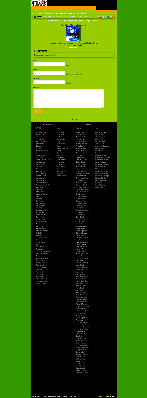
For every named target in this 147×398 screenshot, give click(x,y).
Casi (58, 141)
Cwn (58, 146)
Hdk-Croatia (40, 226)
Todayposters (61, 176)
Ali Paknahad (99, 134)
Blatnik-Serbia (80, 166)
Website (36, 78)
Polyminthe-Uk (81, 313)
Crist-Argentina (81, 203)
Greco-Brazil (80, 228)
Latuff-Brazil (80, 260)
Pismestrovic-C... (82, 311)
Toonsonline (40, 272)
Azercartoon (40, 144)
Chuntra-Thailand (82, 196)
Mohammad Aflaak (101, 171)
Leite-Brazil (80, 265)
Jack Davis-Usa (81, 233)
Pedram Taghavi (100, 180)
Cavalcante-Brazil (82, 192)
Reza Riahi (99, 182)
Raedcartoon (40, 263)
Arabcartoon (40, 134)
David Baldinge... (82, 208)
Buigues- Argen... (82, 182)
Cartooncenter (41, 173)
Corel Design (61, 144)
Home (38, 16)
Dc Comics (40, 201)
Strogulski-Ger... (81, 350)
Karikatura (39, 240)
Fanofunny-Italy (41, 215)
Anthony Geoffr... (81, 150)
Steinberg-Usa (81, 343)
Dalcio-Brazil (80, 205)
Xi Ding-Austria (81, 366)
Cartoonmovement (42, 185)
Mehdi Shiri (99, 169)
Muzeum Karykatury (43, 251)
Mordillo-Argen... (81, 292)
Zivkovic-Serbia (81, 370)
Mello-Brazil (80, 288)
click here (73, 47)
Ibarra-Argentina (81, 231)
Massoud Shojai (100, 166)
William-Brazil (80, 363)
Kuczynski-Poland (82, 258)
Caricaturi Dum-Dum (43, 160)
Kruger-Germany (81, 256)
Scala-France (80, 331)
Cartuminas (40, 187)
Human (81, 21)
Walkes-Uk (79, 361)
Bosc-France (80, 171)
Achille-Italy (80, 132)
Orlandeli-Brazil (81, 299)
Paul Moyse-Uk (81, 302)
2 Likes (63, 21)
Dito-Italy (79, 212)
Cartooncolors (41, 176)
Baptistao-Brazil (81, 160)
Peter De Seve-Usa (82, 306)
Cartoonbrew (40, 171)
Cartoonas (39, 169)
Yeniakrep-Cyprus (42, 281)
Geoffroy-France (81, 226)
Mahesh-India (80, 274)
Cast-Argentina (81, 187)
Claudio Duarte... (81, 199)
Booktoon (60, 137)
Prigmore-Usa (80, 315)
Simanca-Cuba (81, 338)
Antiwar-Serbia (41, 132)
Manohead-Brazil (82, 276)
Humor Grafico (41, 228)
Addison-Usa (80, 134)
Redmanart (40, 265)
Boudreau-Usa (81, 176)
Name (35, 60)
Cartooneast (40, 178)
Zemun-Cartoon (41, 283)
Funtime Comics (41, 221)
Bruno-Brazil (80, 180)
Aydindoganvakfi (41, 141)
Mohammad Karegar (102, 176)
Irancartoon (60, 157)
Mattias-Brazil (80, 286)
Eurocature (40, 212)
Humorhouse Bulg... (43, 231)
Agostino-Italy (80, 139)
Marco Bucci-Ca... (82, 281)
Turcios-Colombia (82, 354)
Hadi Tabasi (99, 153)
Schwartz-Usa (80, 334)
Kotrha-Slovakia (81, 251)
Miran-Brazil (80, 290)
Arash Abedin (99, 144)
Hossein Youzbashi (101, 160)
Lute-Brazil (79, 272)
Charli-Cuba (80, 194)
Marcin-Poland (81, 279)
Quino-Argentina (81, 318)
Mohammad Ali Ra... (102, 173)
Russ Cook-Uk (81, 324)
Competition (72, 21)
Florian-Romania (81, 224)
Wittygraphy (40, 276)
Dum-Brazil (80, 217)
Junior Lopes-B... (82, 244)
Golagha (59, 150)
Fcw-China (40, 217)
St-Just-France (41, 267)
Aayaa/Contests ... (63, 132)
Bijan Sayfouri (100, 150)
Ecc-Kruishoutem (42, 210)
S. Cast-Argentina (82, 329)
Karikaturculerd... (42, 242)
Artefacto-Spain (41, 137)
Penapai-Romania (82, 304)
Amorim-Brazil (81, 148)
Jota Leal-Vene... (81, 240)
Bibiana (38, 148)
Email (35, 69)
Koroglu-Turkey (81, 249)
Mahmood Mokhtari (101, 164)
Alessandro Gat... (82, 144)
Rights (88, 21)
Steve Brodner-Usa (82, 345)
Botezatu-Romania (82, 173)
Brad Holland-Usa (82, 178)
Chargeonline (40, 192)
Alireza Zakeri (100, 141)
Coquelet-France (81, 201)
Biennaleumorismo (42, 150)
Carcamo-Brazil (81, 185)
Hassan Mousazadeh (102, 157)
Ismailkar (39, 235)
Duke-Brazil (80, 215)
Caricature (39, 157)
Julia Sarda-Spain (82, 242)
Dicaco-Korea (41, 205)
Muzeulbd (39, 249)
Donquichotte (40, 208)
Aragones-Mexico (82, 153)
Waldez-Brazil (80, 359)
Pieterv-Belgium (81, 308)
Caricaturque (40, 162)
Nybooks (39, 256)
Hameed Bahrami (101, 155)
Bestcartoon (40, 146)
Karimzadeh (61, 160)
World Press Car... (42, 279)
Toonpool (39, 269)
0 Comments (53, 21)
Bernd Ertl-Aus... (81, 164)
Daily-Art (39, 199)
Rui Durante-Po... (82, 322)
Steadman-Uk (80, 340)
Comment (36, 87)
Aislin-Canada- (81, 141)
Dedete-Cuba (40, 203)
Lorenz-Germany (81, 267)
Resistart (60, 164)
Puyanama (60, 162)
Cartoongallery (41, 180)
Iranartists (60, 155)
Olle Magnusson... (82, 297)
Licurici (38, 244)
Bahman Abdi (99, 148)
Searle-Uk (79, 336)
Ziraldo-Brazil (80, 368)
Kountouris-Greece (82, 253)
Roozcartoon (61, 166)
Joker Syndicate (41, 237)
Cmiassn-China (41, 194)
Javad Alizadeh (100, 162)
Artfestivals (60, 134)
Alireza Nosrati (100, 139)
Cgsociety (39, 189)
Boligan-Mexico (81, 169)
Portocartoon (40, 260)
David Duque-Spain (82, 210)
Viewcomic (40, 274)
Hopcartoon (60, 153)
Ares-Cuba (79, 155)
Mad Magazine (41, 247)
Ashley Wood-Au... (82, 157)
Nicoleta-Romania (82, 295)
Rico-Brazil (79, 320)
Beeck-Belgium (81, 162)
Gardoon (73, 396)
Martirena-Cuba (81, 283)
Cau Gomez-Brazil (82, 189)
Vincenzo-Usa (80, 356)
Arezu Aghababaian (102, 146)
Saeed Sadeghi (100, 185)
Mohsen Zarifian (100, 178)
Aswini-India (40, 139)
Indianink (39, 233)
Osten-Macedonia (42, 258)
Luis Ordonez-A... (82, 269)
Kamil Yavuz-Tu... (82, 247)
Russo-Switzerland (82, 327)
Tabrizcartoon (61, 171)
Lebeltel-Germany (82, 263)
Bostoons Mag (41, 153)
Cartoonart (39, 166)
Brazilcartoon (40, 155)
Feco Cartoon (41, 219)
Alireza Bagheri (100, 137)
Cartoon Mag (61, 139)
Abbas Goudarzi (100, 132)
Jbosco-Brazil (80, 235)
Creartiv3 (39, 196)
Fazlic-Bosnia (80, 221)
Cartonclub (40, 164)
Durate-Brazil (80, 219)
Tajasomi (60, 173)
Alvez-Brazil (80, 146)
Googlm (39, 224)
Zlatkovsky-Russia (82, 373)
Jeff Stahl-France (82, 237)
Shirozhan (60, 169)
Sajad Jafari (99, 187)
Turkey (95, 21)
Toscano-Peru (80, 352)
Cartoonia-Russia (42, 182)
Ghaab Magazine (62, 148)
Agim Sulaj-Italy (81, 137)
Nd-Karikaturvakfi (42, 253)
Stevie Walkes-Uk (82, 347)
